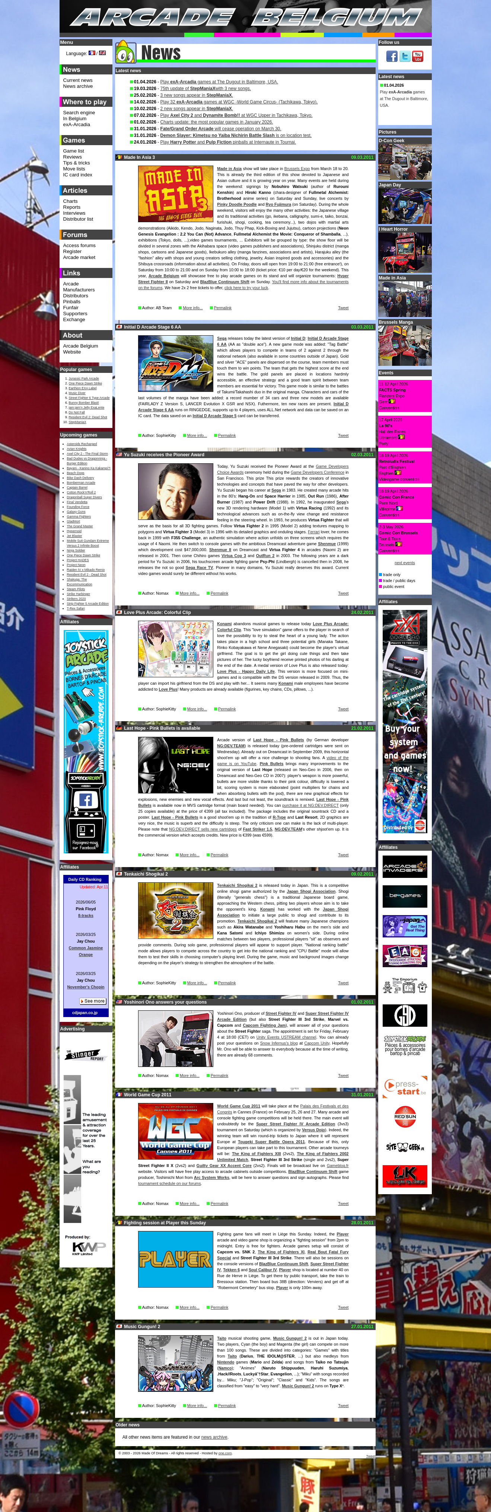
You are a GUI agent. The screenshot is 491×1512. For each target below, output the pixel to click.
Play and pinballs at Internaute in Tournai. (228, 142)
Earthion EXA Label (83, 388)
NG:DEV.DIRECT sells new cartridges (203, 829)
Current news (78, 80)
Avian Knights (77, 449)
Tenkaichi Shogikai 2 (237, 885)
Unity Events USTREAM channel (286, 1037)
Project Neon (76, 565)
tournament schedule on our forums (169, 1183)
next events (405, 562)
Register (72, 251)
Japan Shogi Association (311, 891)
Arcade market (79, 257)
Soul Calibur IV (263, 1270)
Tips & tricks (76, 163)
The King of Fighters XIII (256, 1153)
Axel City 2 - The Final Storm (87, 453)
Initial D (298, 338)
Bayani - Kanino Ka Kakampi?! (89, 468)
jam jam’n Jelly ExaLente (87, 407)
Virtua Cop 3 (233, 555)
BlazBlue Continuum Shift (224, 281)
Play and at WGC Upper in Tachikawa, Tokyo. (236, 115)
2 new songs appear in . (196, 108)
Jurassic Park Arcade (84, 378)
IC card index (78, 175)
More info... (193, 308)
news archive (214, 1437)
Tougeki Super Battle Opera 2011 (271, 1141)
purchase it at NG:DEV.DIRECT (310, 805)
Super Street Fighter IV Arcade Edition (295, 1124)
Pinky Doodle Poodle (236, 204)
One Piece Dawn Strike (85, 383)
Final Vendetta (77, 502)
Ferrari (313, 532)
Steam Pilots (76, 589)
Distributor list (78, 219)
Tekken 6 (231, 1270)
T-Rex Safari (76, 608)
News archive (78, 86)
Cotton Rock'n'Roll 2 (81, 492)
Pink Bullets (272, 763)
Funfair (71, 307)
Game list (73, 151)
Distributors (75, 295)
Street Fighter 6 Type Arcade (89, 398)
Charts (70, 201)
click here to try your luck (246, 287)
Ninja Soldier (76, 550)
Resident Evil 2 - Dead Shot (86, 574)
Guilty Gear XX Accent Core (224, 1165)
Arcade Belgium (164, 276)
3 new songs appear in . (196, 95)
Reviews (72, 157)
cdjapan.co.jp (85, 1012)
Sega (221, 338)
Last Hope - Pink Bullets (278, 740)
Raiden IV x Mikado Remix (86, 570)
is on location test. (236, 135)
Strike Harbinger (78, 594)
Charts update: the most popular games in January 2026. (216, 122)
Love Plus (168, 689)
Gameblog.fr (338, 1165)
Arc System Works (211, 1177)
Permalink (223, 308)
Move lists (74, 169)
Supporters (75, 313)
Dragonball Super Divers (84, 497)
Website (72, 352)
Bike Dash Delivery (80, 478)
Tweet (343, 308)
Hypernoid (74, 531)
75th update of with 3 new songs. (205, 88)
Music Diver (77, 393)
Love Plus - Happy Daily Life (246, 671)
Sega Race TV (199, 567)
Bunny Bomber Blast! (84, 403)
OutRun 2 (265, 555)
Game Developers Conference (317, 472)
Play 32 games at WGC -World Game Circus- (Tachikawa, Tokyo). (239, 102)
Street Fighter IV (281, 1013)
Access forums (79, 245)
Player (343, 1234)
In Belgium (75, 118)
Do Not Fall (77, 412)
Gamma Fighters (79, 516)
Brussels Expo (297, 168)
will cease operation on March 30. (220, 128)
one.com (225, 1453)
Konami (224, 623)
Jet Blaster (74, 536)
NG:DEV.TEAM (231, 746)
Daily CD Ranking (85, 879)
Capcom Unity (316, 1043)
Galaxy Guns (76, 512)
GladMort (73, 521)
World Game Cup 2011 (238, 1106)
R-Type (279, 817)
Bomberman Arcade (81, 483)
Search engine (79, 112)
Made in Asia (229, 168)
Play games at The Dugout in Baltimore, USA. (219, 81)
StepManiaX (77, 422)
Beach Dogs (76, 473)
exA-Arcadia (76, 124)
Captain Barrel (77, 487)
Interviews (74, 213)
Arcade (71, 284)
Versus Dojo (313, 1130)
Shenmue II (220, 549)
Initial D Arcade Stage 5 (214, 415)
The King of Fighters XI (281, 1252)
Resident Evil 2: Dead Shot (88, 417)
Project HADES (78, 560)
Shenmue (327, 543)
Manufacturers (79, 290)
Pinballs (72, 301)
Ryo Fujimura (278, 204)
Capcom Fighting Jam (264, 1025)
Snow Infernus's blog (279, 1043)
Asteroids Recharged (82, 444)
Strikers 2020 (76, 599)
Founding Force (78, 507)
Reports (72, 207)
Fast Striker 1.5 (257, 829)
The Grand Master (80, 526)
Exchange (74, 319)
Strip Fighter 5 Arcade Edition (88, 603)
